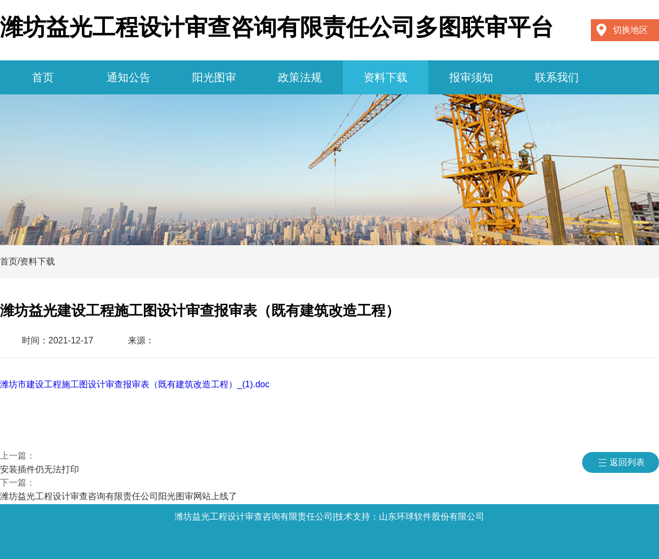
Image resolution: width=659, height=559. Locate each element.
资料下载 (385, 77)
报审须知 (471, 77)
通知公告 (128, 77)
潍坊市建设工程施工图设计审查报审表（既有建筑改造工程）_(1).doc (135, 384)
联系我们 (557, 77)
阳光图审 (214, 77)
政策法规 (300, 77)
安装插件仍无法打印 (39, 469)
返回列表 (627, 462)
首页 (43, 77)
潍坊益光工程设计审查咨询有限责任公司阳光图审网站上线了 (118, 496)
